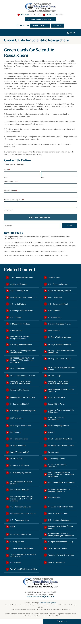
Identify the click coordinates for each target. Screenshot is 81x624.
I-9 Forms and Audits (18, 446)
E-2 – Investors (53, 331)
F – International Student (19, 404)
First (5, 178)
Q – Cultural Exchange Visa (20, 534)
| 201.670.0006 (54, 15)
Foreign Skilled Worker (56, 404)
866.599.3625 (53, 616)
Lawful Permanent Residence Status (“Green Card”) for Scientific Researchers (61, 474)
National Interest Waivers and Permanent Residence (59, 490)
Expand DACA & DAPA (56, 397)
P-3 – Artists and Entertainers (59, 520)
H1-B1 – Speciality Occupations (60, 439)
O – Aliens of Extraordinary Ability (60, 507)
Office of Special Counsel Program (23, 514)
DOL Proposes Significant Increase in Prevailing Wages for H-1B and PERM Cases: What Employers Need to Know (37, 238)
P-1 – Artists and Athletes (58, 514)
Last (43, 178)
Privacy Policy (51, 603)
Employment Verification (19, 390)
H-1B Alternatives (16, 418)
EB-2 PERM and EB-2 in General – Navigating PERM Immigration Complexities (22, 360)
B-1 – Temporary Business (58, 284)
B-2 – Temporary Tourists (19, 291)
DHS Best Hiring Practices (20, 324)
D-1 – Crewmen (54, 311)
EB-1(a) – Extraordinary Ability (59, 345)
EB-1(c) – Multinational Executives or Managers (61, 352)
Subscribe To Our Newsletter (39, 19)
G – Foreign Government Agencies (23, 411)
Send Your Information (39, 217)
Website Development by (40, 597)
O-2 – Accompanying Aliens (20, 507)
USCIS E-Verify (15, 562)
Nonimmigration (54, 497)
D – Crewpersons (54, 317)
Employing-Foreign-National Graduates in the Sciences (20, 383)
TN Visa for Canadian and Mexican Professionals (23, 555)
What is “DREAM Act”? (56, 562)
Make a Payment (39, 25)
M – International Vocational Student (21, 483)
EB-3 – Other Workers (18, 368)
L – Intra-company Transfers (20, 473)
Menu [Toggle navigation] (73, 33)
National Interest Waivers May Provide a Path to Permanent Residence (21, 499)
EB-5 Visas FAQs (54, 376)
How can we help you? (14, 199)
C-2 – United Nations (18, 304)
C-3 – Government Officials (58, 304)
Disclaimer (42, 603)
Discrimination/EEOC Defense (59, 324)
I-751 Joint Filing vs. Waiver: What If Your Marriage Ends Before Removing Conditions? (36, 255)
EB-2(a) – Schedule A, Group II (59, 359)
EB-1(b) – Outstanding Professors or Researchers (23, 352)
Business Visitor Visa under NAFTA (23, 297)
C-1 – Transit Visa (55, 297)
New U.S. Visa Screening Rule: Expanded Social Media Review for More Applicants (34, 252)
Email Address (10, 190)
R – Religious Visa (17, 542)
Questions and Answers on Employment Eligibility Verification (61, 535)
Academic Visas (54, 278)
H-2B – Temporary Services (58, 426)
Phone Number (11, 181)
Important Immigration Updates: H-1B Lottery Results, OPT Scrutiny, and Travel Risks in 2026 (38, 243)
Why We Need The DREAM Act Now (23, 569)
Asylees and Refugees (18, 284)
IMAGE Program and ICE (19, 452)
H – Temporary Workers (19, 439)
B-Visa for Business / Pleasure (59, 291)
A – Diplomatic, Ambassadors (21, 278)
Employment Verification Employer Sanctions (61, 390)
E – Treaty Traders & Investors (59, 337)
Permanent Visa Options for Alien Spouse (60, 527)
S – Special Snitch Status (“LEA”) (60, 542)
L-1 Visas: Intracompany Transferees (57, 466)
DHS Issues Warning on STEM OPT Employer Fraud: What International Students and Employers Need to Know (39, 247)
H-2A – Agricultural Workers (20, 426)
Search (57, 25)
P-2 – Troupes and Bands (19, 520)
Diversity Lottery (16, 331)
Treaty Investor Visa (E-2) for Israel (61, 555)
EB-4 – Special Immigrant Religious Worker (61, 369)
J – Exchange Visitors (56, 459)
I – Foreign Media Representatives (61, 446)
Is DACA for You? (16, 459)
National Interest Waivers (19, 490)
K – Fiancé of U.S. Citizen (19, 465)
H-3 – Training (15, 432)
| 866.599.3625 (30, 15)
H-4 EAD (51, 432)
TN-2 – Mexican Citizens (57, 548)
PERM (12, 527)
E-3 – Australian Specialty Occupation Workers (19, 338)
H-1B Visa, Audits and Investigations (56, 419)
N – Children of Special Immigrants (61, 482)
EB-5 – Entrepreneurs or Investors (22, 376)
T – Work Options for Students (21, 548)
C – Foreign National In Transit (21, 311)
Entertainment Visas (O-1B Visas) (22, 397)
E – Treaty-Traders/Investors (21, 345)
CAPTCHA (8, 211)
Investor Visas (53, 452)
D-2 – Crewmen (16, 317)
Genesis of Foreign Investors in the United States (61, 411)
